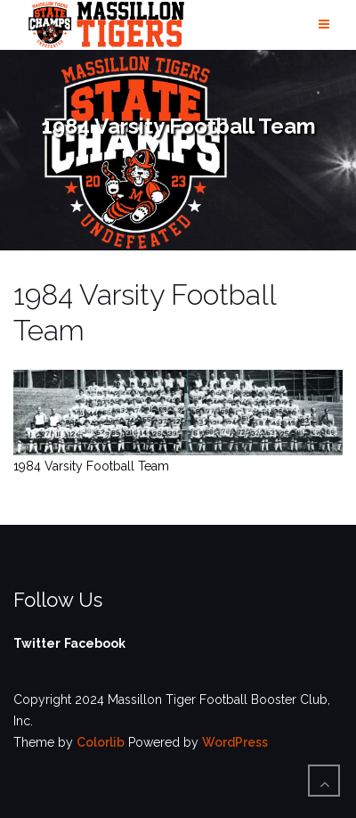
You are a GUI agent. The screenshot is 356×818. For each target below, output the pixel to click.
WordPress (235, 742)
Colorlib (101, 742)
